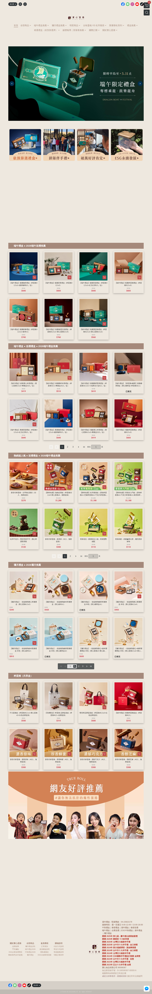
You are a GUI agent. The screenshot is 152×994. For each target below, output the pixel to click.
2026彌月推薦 (33, 565)
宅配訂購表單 (59, 955)
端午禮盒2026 (30, 949)
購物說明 (58, 943)
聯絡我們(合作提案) (15, 955)
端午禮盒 (18, 245)
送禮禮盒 (31, 346)
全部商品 (30, 943)
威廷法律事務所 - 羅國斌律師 (114, 976)
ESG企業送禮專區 (15, 952)
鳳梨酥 (130, 973)
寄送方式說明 (59, 949)
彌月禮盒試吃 (30, 946)
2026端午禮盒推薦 (48, 346)
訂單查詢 (44, 946)
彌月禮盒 (18, 565)
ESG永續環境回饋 (44, 955)
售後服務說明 (59, 952)
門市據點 (15, 949)
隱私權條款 (44, 952)
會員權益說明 (45, 949)
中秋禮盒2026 (30, 952)
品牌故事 (15, 946)
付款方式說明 (59, 946)
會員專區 (44, 943)
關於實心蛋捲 (15, 943)
